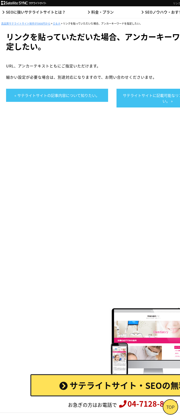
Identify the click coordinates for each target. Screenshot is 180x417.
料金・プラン (100, 12)
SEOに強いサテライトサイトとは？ (33, 12)
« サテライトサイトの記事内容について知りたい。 (56, 95)
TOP (170, 407)
